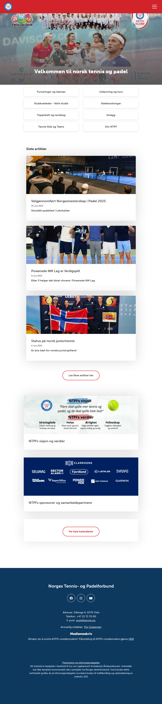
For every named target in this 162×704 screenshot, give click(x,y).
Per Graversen (92, 627)
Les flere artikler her (81, 375)
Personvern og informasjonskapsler (81, 662)
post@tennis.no (85, 620)
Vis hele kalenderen (81, 531)
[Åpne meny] (155, 6)
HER (131, 639)
